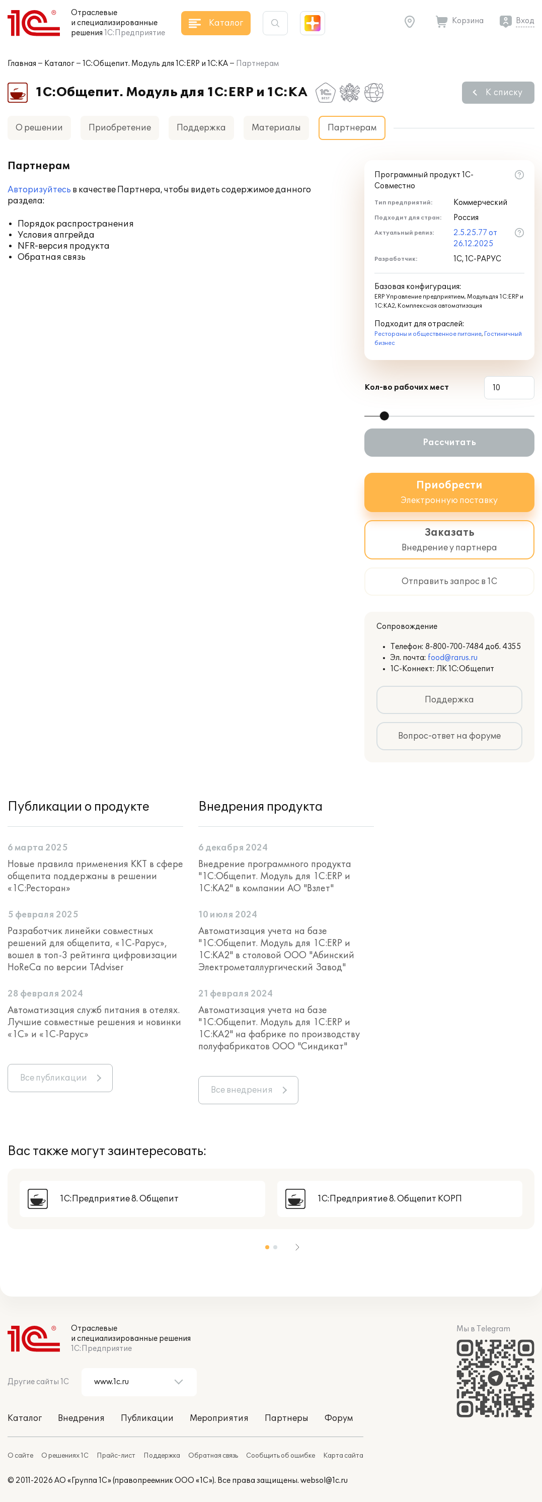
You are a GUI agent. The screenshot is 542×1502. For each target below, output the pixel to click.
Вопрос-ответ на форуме (449, 736)
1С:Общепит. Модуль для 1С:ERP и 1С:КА (155, 63)
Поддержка (201, 128)
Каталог (59, 63)
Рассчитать (449, 443)
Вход (525, 21)
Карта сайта (343, 1456)
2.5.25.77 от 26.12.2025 (475, 238)
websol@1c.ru (324, 1480)
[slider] (384, 415)
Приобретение (120, 128)
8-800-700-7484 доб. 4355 (473, 646)
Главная (22, 63)
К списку (504, 93)
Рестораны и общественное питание (428, 334)
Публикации (147, 1418)
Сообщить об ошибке (280, 1456)
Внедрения (81, 1418)
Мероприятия (219, 1418)
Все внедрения (242, 1090)
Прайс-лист (116, 1456)
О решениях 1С (65, 1456)
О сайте (20, 1456)
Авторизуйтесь (39, 190)
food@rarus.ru (453, 658)
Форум (339, 1418)
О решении (39, 128)
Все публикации (53, 1078)
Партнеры (286, 1418)
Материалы (276, 128)
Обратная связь (213, 1456)
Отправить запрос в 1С (449, 582)
